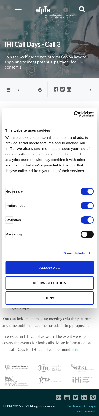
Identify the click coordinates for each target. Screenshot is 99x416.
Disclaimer (74, 406)
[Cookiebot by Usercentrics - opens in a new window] (73, 114)
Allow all (49, 268)
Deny (49, 298)
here (74, 349)
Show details (74, 253)
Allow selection (49, 283)
